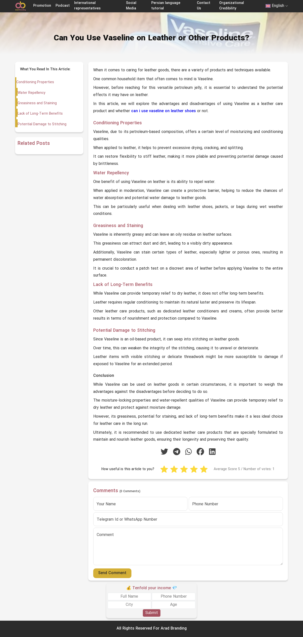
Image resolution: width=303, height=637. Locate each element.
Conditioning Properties (35, 82)
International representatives (87, 6)
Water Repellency (31, 93)
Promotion (42, 5)
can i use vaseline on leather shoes (163, 111)
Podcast (63, 5)
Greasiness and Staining (37, 103)
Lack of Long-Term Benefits (39, 113)
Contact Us (203, 6)
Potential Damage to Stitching (41, 124)
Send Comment (112, 573)
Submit (151, 613)
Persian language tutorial (165, 6)
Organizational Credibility (231, 6)
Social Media (131, 6)
